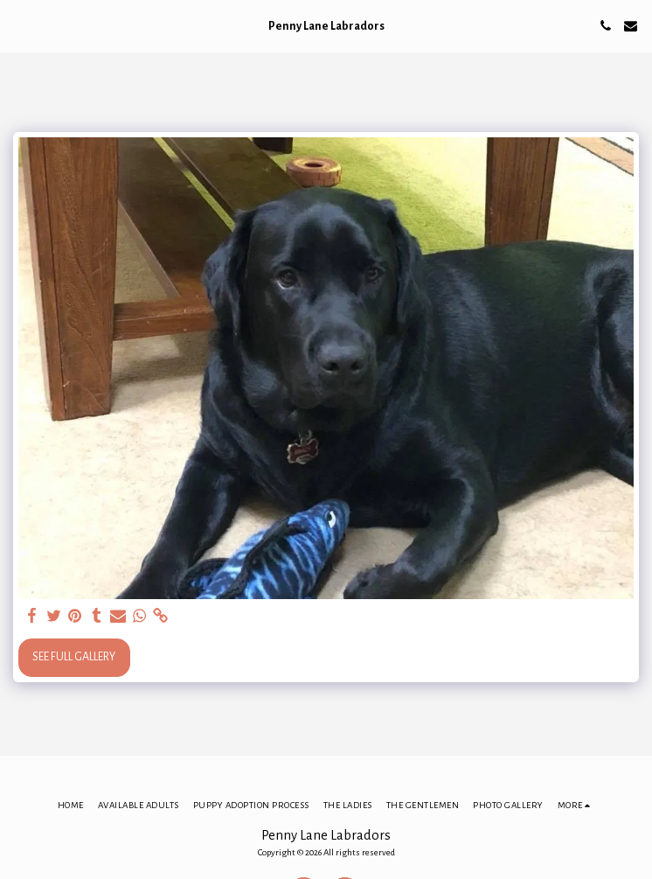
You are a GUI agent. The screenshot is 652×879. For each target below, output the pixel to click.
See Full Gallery (73, 657)
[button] (19, 25)
